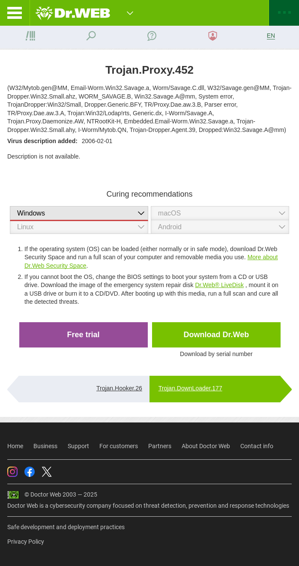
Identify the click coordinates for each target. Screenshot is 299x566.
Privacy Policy (25, 541)
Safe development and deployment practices (66, 527)
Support (78, 446)
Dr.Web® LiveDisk (219, 285)
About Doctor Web (206, 446)
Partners (159, 446)
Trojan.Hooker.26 (119, 388)
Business (45, 446)
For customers (118, 446)
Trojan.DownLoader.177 (190, 388)
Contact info (256, 446)
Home (15, 446)
